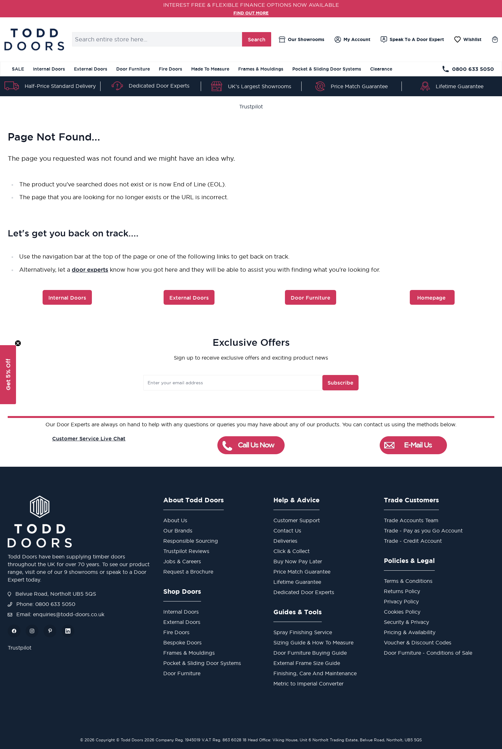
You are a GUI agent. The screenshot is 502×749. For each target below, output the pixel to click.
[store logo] (34, 39)
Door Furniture (133, 69)
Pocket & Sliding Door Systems (326, 69)
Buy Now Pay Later (297, 561)
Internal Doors (49, 69)
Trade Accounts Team (411, 520)
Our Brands (177, 530)
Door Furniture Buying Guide (310, 653)
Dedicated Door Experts (159, 86)
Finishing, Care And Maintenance (315, 673)
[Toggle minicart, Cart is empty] (495, 39)
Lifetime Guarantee (459, 86)
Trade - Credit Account (413, 541)
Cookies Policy (402, 612)
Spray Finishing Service (302, 632)
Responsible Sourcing (190, 541)
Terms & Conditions (408, 581)
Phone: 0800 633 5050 (41, 604)
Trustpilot (251, 106)
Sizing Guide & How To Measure (313, 642)
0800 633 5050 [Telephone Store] (468, 69)
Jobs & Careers (182, 561)
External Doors (90, 69)
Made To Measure (210, 69)
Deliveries (285, 541)
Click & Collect (291, 551)
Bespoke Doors (182, 642)
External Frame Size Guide (306, 663)
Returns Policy (402, 591)
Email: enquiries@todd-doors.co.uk (56, 614)
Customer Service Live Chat (88, 438)
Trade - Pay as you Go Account (423, 530)
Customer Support (296, 520)
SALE (18, 69)
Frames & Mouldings (260, 69)
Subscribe (319, 383)
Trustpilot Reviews (186, 551)
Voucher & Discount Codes (417, 642)
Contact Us (287, 530)
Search (256, 39)
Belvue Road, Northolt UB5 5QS (52, 594)
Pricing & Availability (409, 632)
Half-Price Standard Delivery (60, 86)
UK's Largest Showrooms (259, 86)
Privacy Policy (401, 601)
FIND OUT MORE (251, 12)
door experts (90, 269)
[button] (8, 374)
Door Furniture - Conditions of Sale (428, 653)
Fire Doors (170, 69)
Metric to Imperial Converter (308, 683)
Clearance (381, 69)
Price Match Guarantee (359, 86)
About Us (175, 520)
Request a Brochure (188, 572)
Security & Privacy (406, 622)
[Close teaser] (18, 343)
